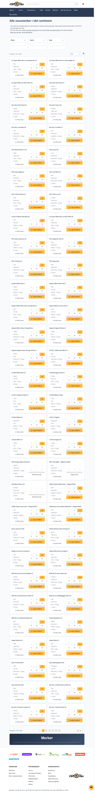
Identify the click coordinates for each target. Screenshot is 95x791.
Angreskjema (52, 776)
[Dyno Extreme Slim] (19, 694)
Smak (41, 10)
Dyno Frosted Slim (17, 662)
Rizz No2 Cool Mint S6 (18, 127)
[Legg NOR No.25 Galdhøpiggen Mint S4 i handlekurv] (74, 609)
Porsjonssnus (32, 10)
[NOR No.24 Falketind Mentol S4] (19, 627)
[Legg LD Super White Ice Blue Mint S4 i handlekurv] (37, 96)
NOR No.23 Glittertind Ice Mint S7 (22, 595)
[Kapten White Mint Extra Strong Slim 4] (19, 315)
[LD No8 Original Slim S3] (57, 382)
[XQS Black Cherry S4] (19, 493)
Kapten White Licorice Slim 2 (58, 306)
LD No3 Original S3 (55, 439)
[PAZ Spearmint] (57, 270)
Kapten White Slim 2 (18, 283)
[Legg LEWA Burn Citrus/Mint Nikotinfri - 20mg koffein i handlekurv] (74, 519)
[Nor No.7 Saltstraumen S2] (57, 716)
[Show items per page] (81, 730)
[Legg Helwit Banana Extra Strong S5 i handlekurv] (74, 542)
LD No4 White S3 (16, 439)
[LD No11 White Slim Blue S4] (57, 359)
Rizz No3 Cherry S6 (55, 105)
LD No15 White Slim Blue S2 (20, 216)
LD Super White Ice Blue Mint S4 (21, 83)
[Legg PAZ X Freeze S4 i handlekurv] (37, 274)
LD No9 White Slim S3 (18, 372)
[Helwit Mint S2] (57, 649)
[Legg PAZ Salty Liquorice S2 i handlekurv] (37, 252)
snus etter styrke (55, 30)
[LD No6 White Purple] (57, 404)
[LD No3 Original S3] (57, 449)
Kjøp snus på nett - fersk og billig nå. (21, 32)
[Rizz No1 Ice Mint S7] (57, 136)
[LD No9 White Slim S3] (19, 382)
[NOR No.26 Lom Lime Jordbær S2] (19, 583)
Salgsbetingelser (33, 779)
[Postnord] (14, 759)
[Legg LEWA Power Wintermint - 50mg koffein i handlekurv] (74, 497)
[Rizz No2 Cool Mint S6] (19, 136)
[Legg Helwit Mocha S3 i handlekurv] (37, 653)
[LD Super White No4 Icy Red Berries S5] (19, 70)
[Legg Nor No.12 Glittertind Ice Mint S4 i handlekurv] (74, 698)
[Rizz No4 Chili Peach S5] (19, 114)
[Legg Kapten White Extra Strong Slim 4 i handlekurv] (37, 341)
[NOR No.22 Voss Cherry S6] (57, 583)
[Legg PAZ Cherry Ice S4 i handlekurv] (74, 207)
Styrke (21, 10)
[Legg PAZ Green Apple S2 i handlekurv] (37, 185)
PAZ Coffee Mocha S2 (18, 194)
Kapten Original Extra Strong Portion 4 (24, 350)
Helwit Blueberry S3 (55, 618)
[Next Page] (59, 730)
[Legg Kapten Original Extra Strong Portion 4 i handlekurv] (37, 363)
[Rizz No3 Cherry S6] (57, 114)
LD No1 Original (54, 417)
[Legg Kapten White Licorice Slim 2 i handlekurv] (74, 319)
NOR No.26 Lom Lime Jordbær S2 (22, 573)
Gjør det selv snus (66, 10)
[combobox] (51, 4)
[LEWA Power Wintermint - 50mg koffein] (57, 493)
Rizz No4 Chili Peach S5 (19, 105)
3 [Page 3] (49, 730)
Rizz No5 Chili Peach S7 (56, 83)
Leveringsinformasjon (35, 773)
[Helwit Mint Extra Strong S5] (57, 560)
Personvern (32, 776)
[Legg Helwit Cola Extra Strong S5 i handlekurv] (37, 564)
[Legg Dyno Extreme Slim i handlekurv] (37, 698)
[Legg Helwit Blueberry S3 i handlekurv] (74, 631)
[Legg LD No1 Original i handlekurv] (74, 430)
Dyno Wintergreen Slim (56, 662)
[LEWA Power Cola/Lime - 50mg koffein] (19, 516)
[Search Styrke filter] (37, 44)
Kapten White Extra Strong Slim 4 (22, 328)
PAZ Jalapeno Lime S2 (56, 239)
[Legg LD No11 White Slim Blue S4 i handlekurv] (74, 363)
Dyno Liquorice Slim (17, 529)
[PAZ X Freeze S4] (19, 270)
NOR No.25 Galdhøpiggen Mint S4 (60, 595)
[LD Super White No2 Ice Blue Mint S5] (57, 226)
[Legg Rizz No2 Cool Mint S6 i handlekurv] (37, 140)
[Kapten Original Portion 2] (57, 337)
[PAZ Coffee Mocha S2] (19, 203)
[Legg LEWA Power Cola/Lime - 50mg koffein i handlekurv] (37, 519)
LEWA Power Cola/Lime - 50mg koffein (24, 506)
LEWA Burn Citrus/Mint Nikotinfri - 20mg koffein (65, 506)
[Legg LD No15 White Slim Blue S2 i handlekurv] (37, 230)
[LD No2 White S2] (19, 426)
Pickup (76, 10)
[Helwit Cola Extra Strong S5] (19, 560)
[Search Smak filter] (56, 44)
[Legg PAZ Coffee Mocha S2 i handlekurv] (37, 207)
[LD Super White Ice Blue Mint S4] (19, 92)
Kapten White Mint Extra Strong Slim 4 (24, 306)
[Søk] (76, 4)
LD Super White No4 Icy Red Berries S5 (24, 60)
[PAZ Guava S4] (57, 159)
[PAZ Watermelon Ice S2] (19, 159)
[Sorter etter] (75, 54)
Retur (49, 773)
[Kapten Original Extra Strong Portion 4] (19, 359)
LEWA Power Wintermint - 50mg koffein (62, 484)
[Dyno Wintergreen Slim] (57, 672)
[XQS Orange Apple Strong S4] (19, 471)
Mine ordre (12, 773)
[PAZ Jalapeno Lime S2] (57, 248)
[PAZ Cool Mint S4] (57, 181)
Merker (13, 10)
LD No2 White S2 (16, 417)
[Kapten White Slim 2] (19, 293)
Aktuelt (31, 784)
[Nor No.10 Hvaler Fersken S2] (19, 716)
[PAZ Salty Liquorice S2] (19, 248)
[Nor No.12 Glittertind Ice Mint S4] (57, 694)
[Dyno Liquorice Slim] (19, 538)
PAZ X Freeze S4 (16, 261)
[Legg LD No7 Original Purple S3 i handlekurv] (37, 408)
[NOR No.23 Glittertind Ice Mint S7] (19, 605)
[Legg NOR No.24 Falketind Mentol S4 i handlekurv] (37, 631)
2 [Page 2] (46, 730)
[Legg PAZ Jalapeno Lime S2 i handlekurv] (74, 252)
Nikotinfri (55, 10)
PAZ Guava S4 (53, 149)
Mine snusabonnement (15, 776)
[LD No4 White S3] (19, 449)
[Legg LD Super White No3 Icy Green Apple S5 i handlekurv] (74, 73)
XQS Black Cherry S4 (18, 484)
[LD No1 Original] (57, 426)
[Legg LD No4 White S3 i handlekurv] (37, 453)
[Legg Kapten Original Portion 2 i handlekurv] (74, 341)
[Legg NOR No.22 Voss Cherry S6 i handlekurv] (74, 586)
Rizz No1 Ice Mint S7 (56, 127)
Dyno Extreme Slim (17, 685)
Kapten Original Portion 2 (57, 328)
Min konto (12, 770)
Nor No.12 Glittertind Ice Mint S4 (60, 685)
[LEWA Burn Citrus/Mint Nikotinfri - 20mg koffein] (57, 516)
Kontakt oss (51, 770)
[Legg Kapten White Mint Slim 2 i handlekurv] (74, 296)
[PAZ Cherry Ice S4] (57, 203)
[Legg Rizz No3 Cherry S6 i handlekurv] (74, 118)
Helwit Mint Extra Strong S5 (58, 551)
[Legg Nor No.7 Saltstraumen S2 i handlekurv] (74, 720)
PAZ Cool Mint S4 (55, 172)
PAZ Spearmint (54, 261)
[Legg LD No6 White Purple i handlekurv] (74, 408)
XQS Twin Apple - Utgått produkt (59, 462)
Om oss (31, 770)
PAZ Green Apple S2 (17, 172)
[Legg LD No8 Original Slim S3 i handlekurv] (74, 386)
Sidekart (31, 781)
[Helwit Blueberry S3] (57, 627)
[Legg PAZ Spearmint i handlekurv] (74, 274)
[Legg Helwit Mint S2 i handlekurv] (74, 653)
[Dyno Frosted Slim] (19, 672)
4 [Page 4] (52, 730)
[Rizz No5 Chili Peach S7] (57, 92)
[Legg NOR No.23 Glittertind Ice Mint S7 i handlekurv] (37, 609)
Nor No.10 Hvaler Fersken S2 (20, 707)
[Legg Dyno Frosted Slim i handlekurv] (37, 676)
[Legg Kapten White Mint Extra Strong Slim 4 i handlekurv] (37, 319)
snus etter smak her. (32, 30)
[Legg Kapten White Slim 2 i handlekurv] (37, 296)
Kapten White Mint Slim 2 (57, 283)
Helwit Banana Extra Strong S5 (59, 529)
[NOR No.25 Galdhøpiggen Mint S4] (57, 605)
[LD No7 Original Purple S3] (19, 404)
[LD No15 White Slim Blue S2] (19, 226)
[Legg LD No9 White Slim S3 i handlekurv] (37, 386)
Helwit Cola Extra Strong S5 (20, 551)
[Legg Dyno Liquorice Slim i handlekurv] (37, 542)
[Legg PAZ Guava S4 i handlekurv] (74, 163)
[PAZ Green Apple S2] (19, 181)
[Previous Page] (39, 730)
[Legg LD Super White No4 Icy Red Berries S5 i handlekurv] (37, 73)
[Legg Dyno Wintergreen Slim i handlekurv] (74, 676)
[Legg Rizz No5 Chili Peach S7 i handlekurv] (74, 96)
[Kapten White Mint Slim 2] (57, 293)
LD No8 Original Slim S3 (57, 372)
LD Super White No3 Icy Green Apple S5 (62, 60)
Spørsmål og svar (53, 779)
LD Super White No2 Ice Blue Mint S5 (61, 216)
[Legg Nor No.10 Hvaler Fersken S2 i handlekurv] (37, 720)
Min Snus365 (13, 15)
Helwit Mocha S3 (17, 640)
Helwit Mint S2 (54, 640)
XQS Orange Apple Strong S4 (20, 462)
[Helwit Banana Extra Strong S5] (57, 538)
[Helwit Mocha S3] (19, 649)
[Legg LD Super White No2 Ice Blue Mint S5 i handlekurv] (74, 230)
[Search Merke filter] (18, 44)
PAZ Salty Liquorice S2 (18, 239)
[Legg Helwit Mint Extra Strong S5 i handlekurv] (74, 564)
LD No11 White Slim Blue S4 (58, 350)
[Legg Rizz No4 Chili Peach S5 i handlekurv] (37, 118)
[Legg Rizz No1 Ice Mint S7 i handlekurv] (74, 140)
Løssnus (47, 10)
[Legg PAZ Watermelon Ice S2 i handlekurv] (37, 163)
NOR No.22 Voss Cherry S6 (58, 573)
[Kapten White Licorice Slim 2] (57, 315)
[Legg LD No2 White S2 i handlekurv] (37, 430)
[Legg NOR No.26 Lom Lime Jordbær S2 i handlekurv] (37, 586)
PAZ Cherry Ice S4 (55, 194)
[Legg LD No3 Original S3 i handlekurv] (74, 453)
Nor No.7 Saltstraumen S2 (57, 707)
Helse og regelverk (53, 781)
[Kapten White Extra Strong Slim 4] (19, 337)
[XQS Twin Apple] (57, 471)
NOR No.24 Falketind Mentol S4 (21, 618)
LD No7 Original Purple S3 (19, 395)
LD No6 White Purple (56, 395)
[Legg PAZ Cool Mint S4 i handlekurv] (74, 185)
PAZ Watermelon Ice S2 (19, 149)
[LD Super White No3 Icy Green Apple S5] (57, 70)
